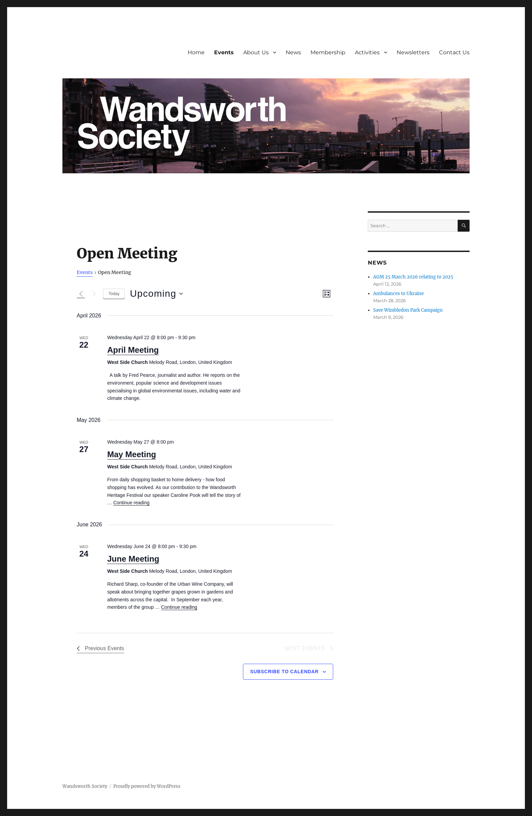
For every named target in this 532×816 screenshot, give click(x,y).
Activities (367, 52)
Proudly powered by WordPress (146, 786)
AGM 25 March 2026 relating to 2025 (413, 277)
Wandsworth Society (84, 786)
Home (196, 52)
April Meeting (133, 349)
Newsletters (413, 52)
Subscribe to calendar (284, 671)
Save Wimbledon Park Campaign (408, 310)
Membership (327, 52)
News (293, 52)
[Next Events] (94, 294)
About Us (256, 52)
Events (224, 52)
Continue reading (131, 502)
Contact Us (454, 52)
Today (114, 293)
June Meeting (133, 558)
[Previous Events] (81, 294)
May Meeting (131, 454)
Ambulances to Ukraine (398, 293)
